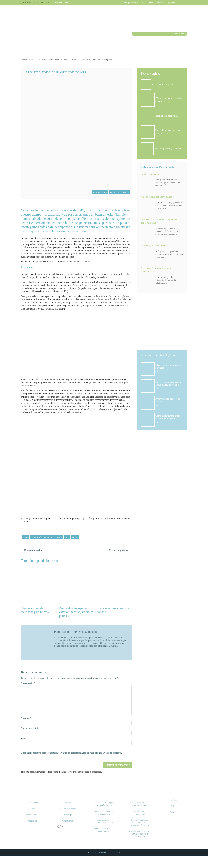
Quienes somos (32, 802)
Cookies (116, 852)
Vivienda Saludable (29, 59)
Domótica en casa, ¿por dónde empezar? (104, 829)
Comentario (28, 683)
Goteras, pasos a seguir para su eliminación (104, 803)
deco (25, 537)
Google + (173, 812)
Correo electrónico (31, 728)
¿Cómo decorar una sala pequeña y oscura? (140, 803)
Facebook (173, 800)
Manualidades (100, 192)
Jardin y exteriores (71, 59)
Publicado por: (63, 631)
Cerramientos (68, 821)
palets (75, 537)
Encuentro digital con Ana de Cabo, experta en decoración (140, 834)
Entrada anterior (33, 550)
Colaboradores (147, 2)
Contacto (32, 808)
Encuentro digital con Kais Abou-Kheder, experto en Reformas (140, 822)
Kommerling (32, 821)
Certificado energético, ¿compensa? (140, 812)
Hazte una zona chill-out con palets (54, 72)
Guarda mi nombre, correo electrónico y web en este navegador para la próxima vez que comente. (71, 752)
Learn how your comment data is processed (80, 772)
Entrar (67, 2)
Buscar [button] (134, 34)
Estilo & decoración (50, 59)
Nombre (26, 718)
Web (23, 738)
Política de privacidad (97, 852)
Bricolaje (68, 815)
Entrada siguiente (118, 550)
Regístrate (58, 2)
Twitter (173, 806)
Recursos (160, 2)
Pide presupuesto (131, 2)
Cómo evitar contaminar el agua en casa (104, 812)
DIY (67, 537)
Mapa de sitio (31, 815)
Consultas (68, 802)
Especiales (170, 2)
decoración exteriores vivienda (46, 537)
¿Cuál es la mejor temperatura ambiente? (104, 821)
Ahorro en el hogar (68, 808)
